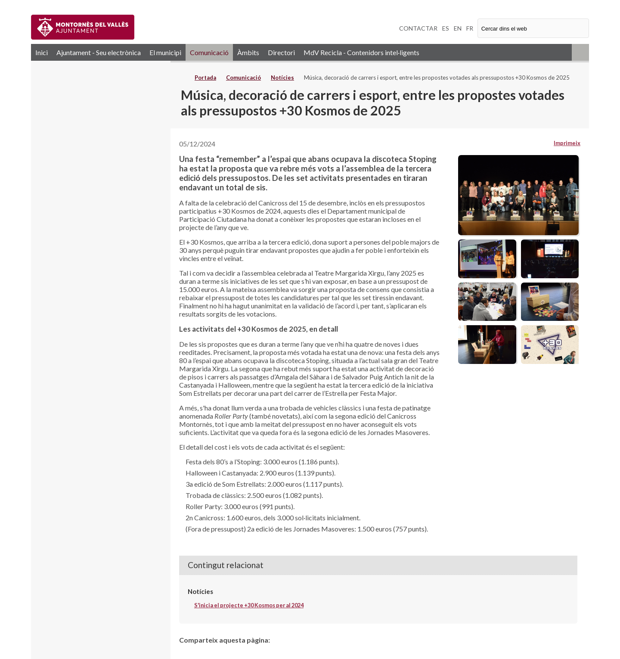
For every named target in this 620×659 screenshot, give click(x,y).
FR (469, 28)
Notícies (282, 77)
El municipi (165, 52)
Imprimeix (567, 143)
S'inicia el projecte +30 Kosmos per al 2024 (249, 605)
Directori (281, 52)
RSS (580, 52)
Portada (205, 77)
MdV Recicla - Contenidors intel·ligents (361, 52)
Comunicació (209, 52)
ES (445, 28)
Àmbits (248, 52)
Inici (41, 52)
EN (458, 28)
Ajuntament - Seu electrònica (98, 52)
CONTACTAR (418, 28)
